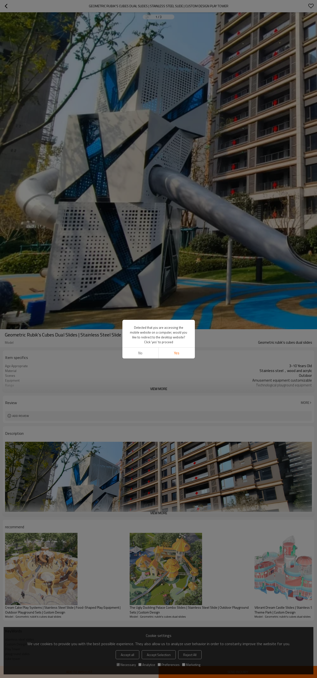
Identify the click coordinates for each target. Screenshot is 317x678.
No (140, 353)
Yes (176, 353)
